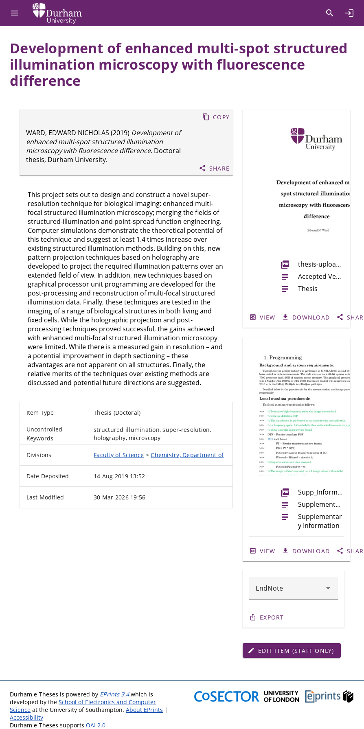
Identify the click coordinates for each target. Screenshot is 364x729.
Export (272, 617)
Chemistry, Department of (187, 455)
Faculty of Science (119, 455)
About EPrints (144, 710)
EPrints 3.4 (114, 694)
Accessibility (26, 717)
